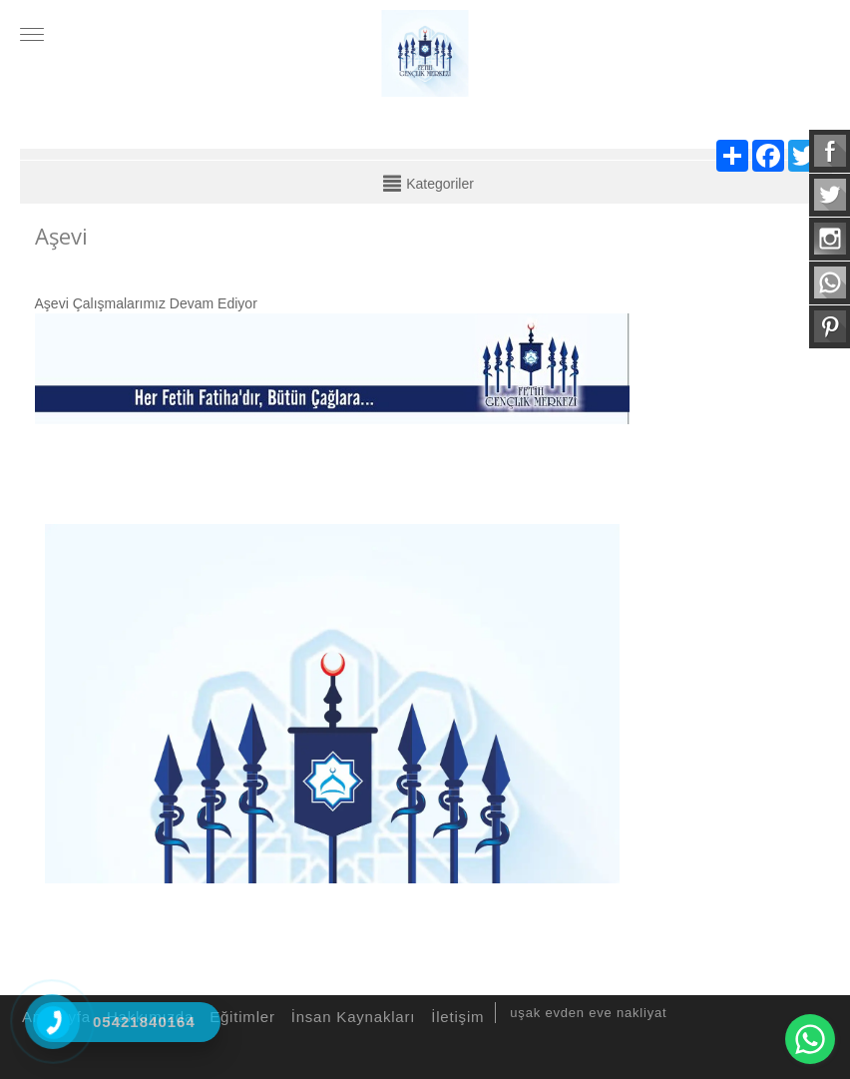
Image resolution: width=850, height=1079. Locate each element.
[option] (332, 698)
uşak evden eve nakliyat (588, 1012)
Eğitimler (239, 1016)
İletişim (454, 1016)
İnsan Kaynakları (350, 1016)
